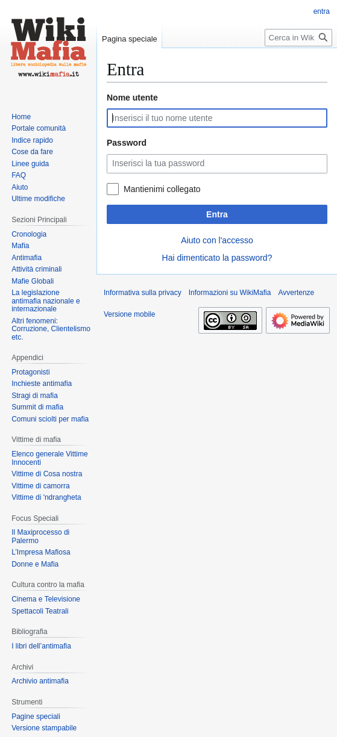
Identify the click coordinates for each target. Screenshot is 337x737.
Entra (217, 214)
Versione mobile (129, 314)
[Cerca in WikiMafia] (298, 37)
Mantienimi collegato (162, 189)
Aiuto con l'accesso (217, 240)
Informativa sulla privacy (142, 292)
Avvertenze (296, 292)
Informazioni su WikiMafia (230, 292)
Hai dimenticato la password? (217, 258)
